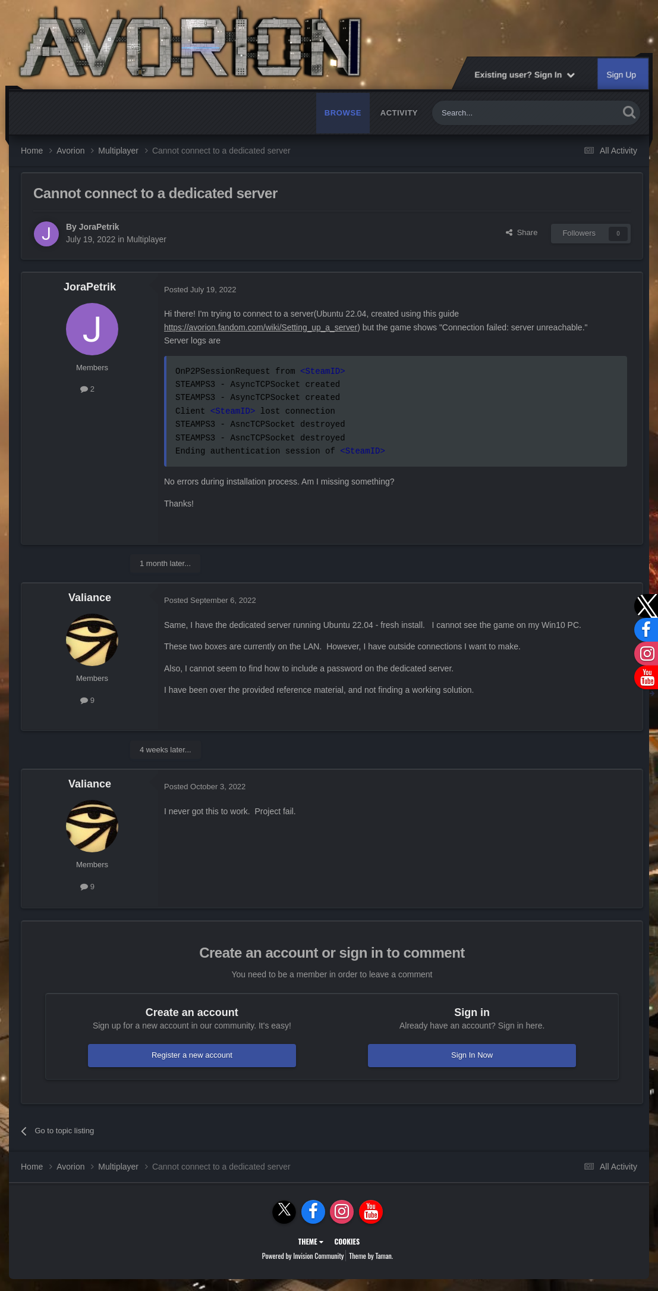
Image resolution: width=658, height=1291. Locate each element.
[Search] (497, 113)
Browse (343, 112)
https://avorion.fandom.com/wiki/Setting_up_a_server (262, 327)
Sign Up (622, 74)
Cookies (347, 1241)
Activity (399, 112)
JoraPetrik (99, 227)
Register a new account (192, 1055)
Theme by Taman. (371, 1256)
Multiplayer (147, 239)
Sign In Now (472, 1055)
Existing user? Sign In (524, 74)
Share (521, 232)
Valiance (89, 598)
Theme (310, 1241)
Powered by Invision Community (303, 1256)
